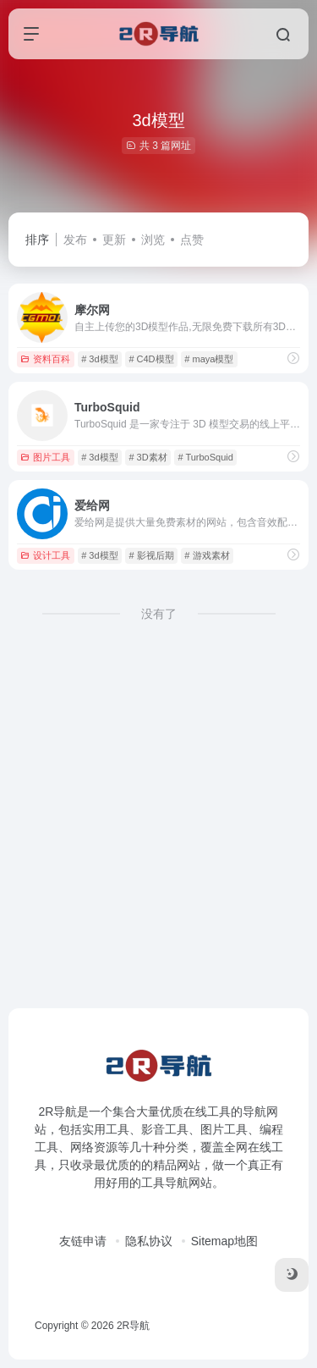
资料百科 (45, 359)
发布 (75, 239)
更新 (114, 239)
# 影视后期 (150, 555)
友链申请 (83, 1241)
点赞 (192, 239)
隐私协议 (148, 1241)
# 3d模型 (99, 359)
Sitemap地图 (224, 1241)
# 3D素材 (147, 457)
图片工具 (45, 457)
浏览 (153, 239)
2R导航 (133, 1326)
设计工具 (45, 555)
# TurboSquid (205, 457)
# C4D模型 (150, 359)
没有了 (159, 614)
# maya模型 (208, 359)
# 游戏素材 (206, 555)
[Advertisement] (158, 842)
